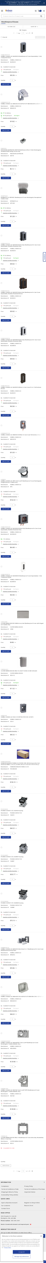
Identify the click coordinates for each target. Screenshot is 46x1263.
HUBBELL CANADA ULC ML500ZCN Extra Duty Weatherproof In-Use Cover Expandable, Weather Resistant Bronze (20, 293)
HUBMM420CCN (5, 102)
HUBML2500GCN (5, 527)
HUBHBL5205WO (5, 1041)
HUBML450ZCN (5, 386)
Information (23, 1182)
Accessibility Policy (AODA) (9, 1195)
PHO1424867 (4, 855)
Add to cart (6, 84)
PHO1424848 (4, 901)
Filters (11, 26)
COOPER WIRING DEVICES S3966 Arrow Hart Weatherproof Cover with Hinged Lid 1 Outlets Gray (22, 624)
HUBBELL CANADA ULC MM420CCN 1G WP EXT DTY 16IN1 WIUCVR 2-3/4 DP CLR (21, 103)
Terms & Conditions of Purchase (34, 1189)
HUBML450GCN (5, 55)
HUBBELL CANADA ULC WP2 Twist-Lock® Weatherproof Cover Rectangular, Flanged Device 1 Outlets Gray (21, 481)
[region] (21, 1248)
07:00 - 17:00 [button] (40, 3)
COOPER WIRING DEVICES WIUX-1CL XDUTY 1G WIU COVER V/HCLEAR (19, 671)
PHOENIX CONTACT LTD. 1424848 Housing (12, 903)
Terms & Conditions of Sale (10, 1189)
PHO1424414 (4, 809)
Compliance (5, 1186)
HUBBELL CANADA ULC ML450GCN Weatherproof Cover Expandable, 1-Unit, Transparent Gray (21, 57)
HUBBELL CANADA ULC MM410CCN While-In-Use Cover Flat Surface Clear (21, 435)
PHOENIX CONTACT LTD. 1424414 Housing (12, 810)
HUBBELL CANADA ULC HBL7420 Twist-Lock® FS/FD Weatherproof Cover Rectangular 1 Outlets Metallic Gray (20, 1090)
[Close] (41, 1236)
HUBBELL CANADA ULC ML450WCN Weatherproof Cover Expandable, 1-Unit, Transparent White (21, 576)
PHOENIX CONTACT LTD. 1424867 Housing (12, 856)
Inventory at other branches (10, 72)
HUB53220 (4, 715)
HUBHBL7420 (4, 1088)
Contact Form (5, 1208)
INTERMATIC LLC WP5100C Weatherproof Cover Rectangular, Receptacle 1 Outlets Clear (21, 198)
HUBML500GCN (5, 243)
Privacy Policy (28, 1186)
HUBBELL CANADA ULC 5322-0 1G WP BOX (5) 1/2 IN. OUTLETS (17, 717)
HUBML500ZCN (5, 291)
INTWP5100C (4, 196)
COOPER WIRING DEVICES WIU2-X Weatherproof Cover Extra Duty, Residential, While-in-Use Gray (22, 1138)
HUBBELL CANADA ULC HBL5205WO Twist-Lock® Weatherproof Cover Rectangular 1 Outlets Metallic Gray (19, 1043)
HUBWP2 (3, 479)
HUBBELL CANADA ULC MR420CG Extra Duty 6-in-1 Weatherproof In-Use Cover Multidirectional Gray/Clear (22, 949)
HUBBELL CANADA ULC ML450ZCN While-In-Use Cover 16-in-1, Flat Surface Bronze (21, 388)
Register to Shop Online (32, 1202)
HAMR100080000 (6, 761)
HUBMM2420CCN (6, 995)
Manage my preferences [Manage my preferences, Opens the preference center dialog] (21, 1256)
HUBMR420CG (5, 947)
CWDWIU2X (4, 1136)
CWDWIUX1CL (4, 669)
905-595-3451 (15, 1220)
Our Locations (5, 1205)
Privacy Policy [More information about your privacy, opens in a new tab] (7, 1247)
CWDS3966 (4, 622)
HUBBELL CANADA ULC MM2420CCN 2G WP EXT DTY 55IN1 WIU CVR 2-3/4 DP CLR (22, 996)
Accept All (22, 1252)
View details (5, 1165)
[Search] (23, 16)
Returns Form (28, 1205)
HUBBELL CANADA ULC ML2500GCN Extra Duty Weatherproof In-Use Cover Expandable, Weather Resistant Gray (21, 529)
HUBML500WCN (5, 338)
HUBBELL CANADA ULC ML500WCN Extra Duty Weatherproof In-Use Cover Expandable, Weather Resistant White (21, 340)
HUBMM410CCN (5, 433)
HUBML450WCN (5, 574)
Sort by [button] (33, 26)
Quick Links (23, 1199)
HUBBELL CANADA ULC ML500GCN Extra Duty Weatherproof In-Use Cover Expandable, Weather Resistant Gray (21, 245)
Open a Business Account (9, 1202)
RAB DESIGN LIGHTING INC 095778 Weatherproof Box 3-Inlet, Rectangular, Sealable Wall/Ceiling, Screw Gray (21, 150)
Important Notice (29, 1192)
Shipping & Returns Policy (9, 1192)
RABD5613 (3, 148)
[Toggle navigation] (2, 10)
